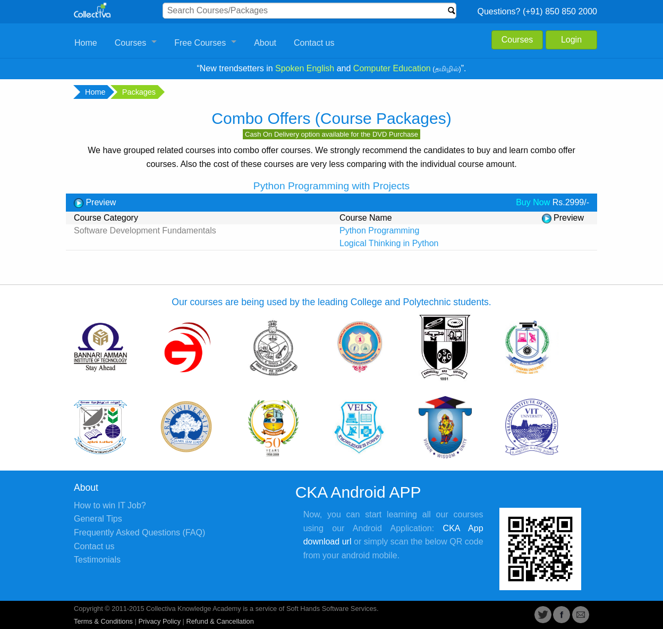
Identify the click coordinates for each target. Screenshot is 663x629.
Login (571, 39)
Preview (95, 202)
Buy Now (533, 202)
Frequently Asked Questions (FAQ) (139, 532)
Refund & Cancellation (219, 621)
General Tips (98, 518)
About (265, 42)
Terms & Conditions (103, 621)
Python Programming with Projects (331, 185)
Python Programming (379, 230)
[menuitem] (86, 43)
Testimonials (97, 559)
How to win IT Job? (110, 505)
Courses (131, 42)
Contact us (314, 42)
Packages (137, 92)
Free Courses (200, 42)
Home (85, 42)
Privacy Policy (159, 621)
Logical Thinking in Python (389, 243)
